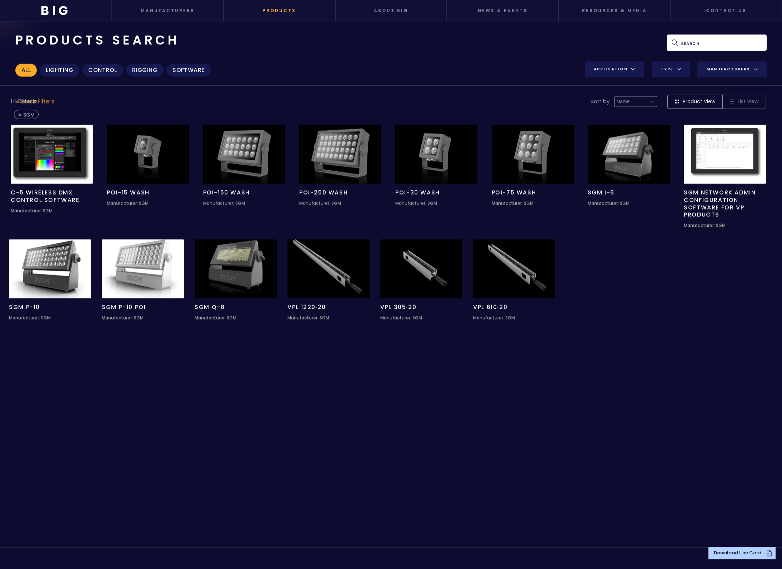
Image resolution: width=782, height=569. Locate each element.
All (26, 69)
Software (188, 69)
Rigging (144, 69)
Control (102, 69)
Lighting (59, 69)
